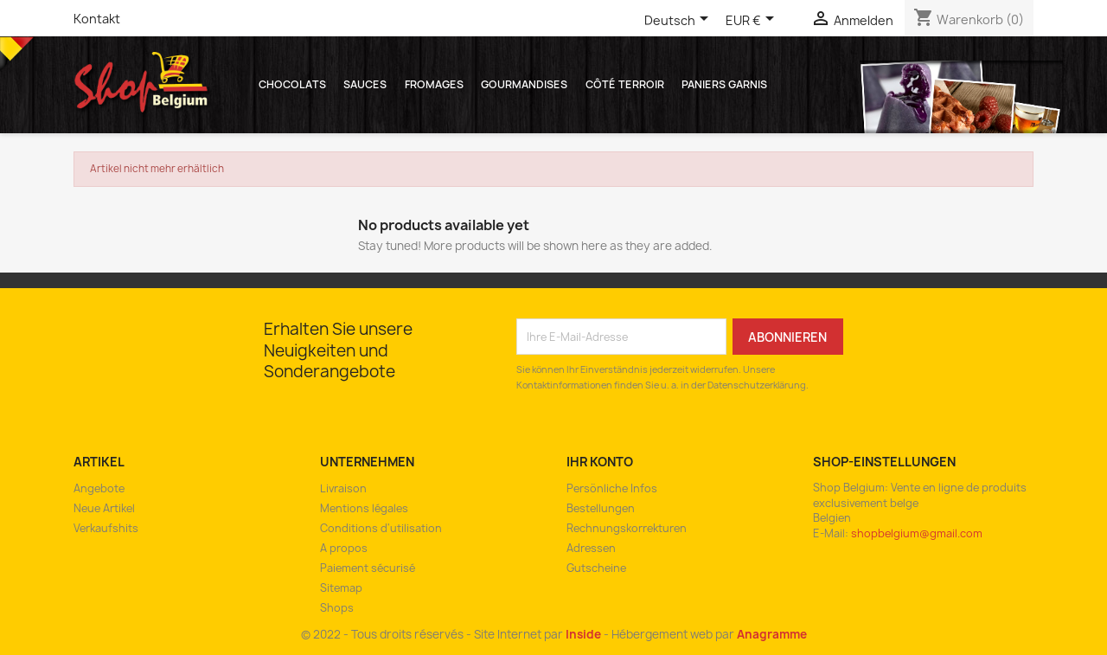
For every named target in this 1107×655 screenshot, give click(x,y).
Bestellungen (600, 508)
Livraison (343, 488)
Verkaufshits (106, 528)
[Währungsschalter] (753, 21)
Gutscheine (596, 568)
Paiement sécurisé (367, 568)
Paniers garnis (724, 84)
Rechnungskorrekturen (626, 528)
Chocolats (292, 84)
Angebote (99, 488)
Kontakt (97, 18)
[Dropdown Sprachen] (679, 21)
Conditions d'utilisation (381, 528)
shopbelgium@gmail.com (916, 533)
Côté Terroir (624, 84)
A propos (344, 548)
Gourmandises (524, 84)
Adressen (591, 548)
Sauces (365, 84)
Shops (337, 607)
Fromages (434, 84)
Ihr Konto (599, 461)
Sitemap (341, 588)
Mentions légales (364, 508)
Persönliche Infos (611, 488)
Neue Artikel (104, 508)
